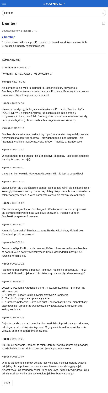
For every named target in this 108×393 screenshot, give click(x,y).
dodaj (7, 382)
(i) (29, 30)
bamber (8, 37)
